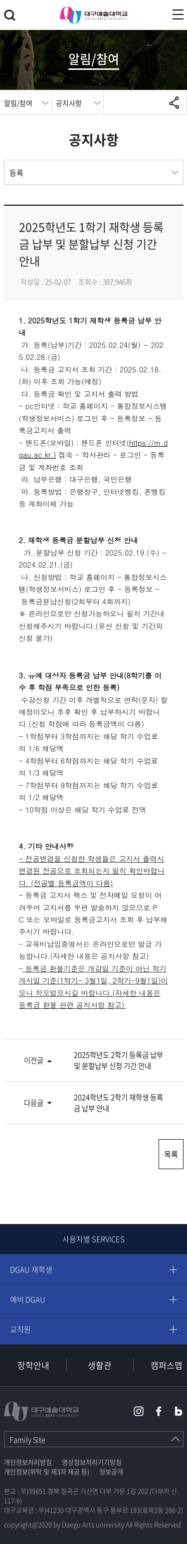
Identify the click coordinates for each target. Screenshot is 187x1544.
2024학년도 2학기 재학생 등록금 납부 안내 (118, 1103)
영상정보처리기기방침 (92, 1462)
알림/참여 (18, 103)
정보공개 (111, 1471)
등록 (16, 172)
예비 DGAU (27, 1299)
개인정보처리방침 (28, 1462)
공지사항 (69, 103)
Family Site (27, 1439)
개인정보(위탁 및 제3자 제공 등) (46, 1471)
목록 (171, 1154)
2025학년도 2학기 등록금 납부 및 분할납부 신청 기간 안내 (118, 1060)
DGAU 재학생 (31, 1269)
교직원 (20, 1329)
